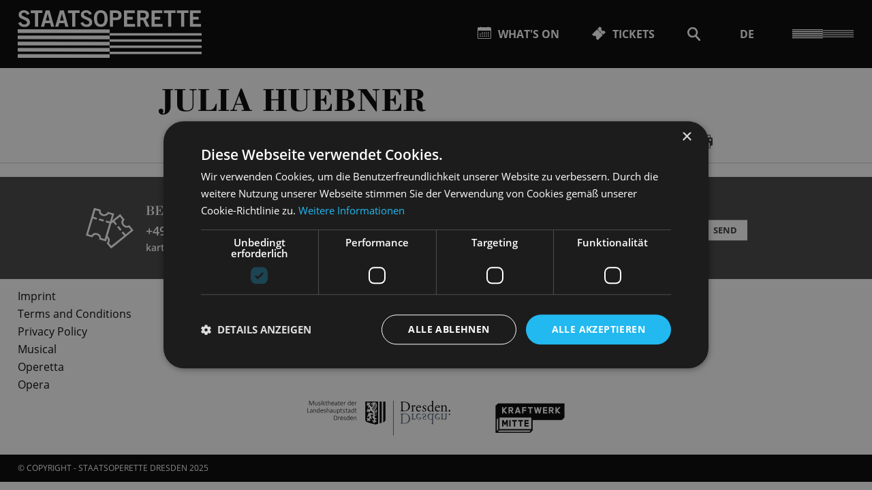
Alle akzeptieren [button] (598, 329)
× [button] (686, 137)
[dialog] (436, 245)
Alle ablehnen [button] (448, 329)
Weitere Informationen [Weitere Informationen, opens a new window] (351, 210)
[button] (256, 329)
